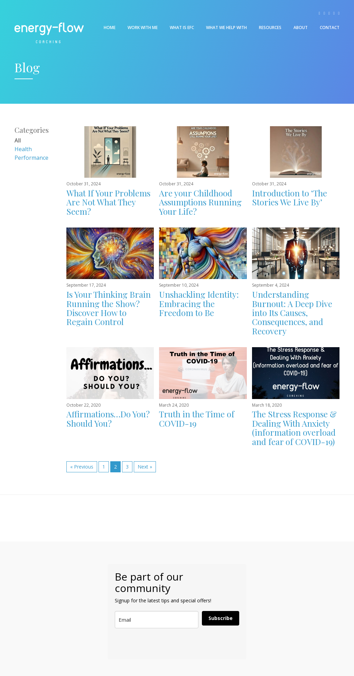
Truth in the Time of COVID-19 (196, 418)
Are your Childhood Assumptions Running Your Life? (200, 202)
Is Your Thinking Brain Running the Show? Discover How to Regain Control (108, 308)
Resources (270, 27)
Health (23, 149)
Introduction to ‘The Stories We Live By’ (289, 197)
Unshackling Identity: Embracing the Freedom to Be (199, 303)
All (18, 140)
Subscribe (220, 618)
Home (109, 27)
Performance (31, 157)
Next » (145, 466)
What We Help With (226, 27)
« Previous (81, 466)
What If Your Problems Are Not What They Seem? (108, 202)
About (301, 27)
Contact (329, 27)
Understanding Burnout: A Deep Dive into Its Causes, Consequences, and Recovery (292, 312)
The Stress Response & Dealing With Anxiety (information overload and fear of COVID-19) (294, 427)
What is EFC (182, 27)
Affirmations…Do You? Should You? (108, 418)
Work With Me (143, 27)
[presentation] (149, 644)
